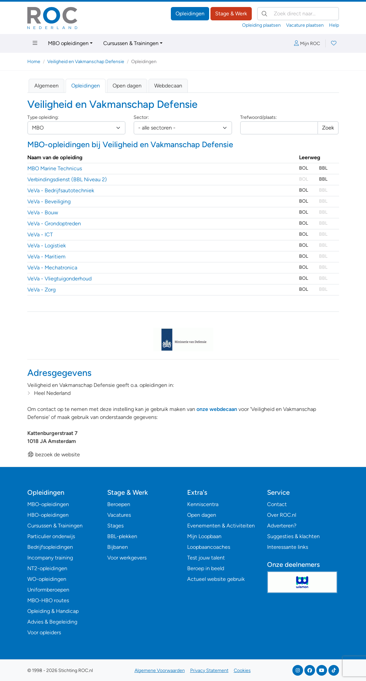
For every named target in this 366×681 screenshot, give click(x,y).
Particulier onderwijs (51, 536)
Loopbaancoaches (208, 547)
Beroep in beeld (205, 568)
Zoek (328, 128)
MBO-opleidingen (48, 504)
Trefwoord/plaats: (258, 117)
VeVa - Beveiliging (49, 201)
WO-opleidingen (46, 579)
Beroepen (118, 504)
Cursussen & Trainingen (131, 43)
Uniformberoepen (48, 590)
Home (33, 61)
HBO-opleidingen (48, 515)
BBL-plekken (122, 536)
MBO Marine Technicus (54, 168)
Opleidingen (190, 13)
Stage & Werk (231, 13)
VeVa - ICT (40, 234)
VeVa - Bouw (42, 212)
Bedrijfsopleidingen (50, 547)
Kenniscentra (202, 504)
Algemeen (46, 85)
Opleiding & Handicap (53, 611)
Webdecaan (168, 85)
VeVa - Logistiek (46, 245)
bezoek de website (53, 454)
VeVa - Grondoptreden (54, 223)
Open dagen (127, 85)
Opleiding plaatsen (261, 25)
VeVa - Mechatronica (52, 267)
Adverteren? (281, 525)
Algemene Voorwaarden (160, 670)
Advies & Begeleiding (52, 622)
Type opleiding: (43, 117)
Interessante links (287, 547)
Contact (277, 504)
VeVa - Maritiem (46, 256)
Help (334, 25)
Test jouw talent (206, 557)
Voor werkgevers (127, 557)
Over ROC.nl (281, 515)
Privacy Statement (209, 670)
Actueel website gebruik (216, 579)
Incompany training (50, 557)
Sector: (141, 117)
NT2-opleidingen (47, 568)
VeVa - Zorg (41, 289)
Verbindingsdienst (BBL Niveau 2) (67, 179)
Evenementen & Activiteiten (221, 525)
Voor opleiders (44, 632)
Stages (115, 525)
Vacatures (119, 515)
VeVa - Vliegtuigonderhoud (59, 278)
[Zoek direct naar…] (298, 13)
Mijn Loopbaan (204, 536)
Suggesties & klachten (293, 536)
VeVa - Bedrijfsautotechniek (60, 190)
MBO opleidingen (68, 43)
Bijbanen (117, 547)
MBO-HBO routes (48, 600)
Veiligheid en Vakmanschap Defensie (85, 61)
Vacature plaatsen (305, 25)
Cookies (242, 670)
